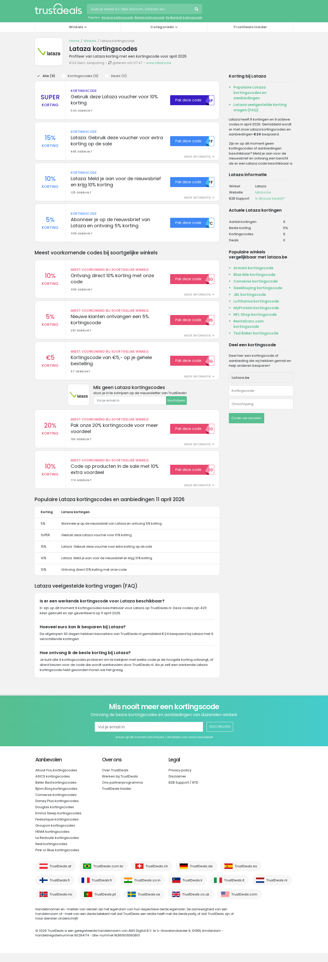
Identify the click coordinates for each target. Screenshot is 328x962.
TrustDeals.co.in (147, 889)
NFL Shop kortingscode (255, 314)
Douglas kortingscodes (54, 816)
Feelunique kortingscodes (57, 828)
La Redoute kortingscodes (57, 846)
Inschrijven (176, 407)
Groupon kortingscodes (55, 834)
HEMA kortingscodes (52, 840)
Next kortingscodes (51, 852)
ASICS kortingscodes (52, 785)
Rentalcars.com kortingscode (248, 324)
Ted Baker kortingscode (256, 333)
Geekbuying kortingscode (257, 287)
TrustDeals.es (246, 875)
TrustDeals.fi (60, 889)
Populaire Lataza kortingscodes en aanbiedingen (249, 93)
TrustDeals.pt (105, 903)
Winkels (90, 40)
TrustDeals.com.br (108, 875)
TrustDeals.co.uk (195, 903)
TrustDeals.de (201, 875)
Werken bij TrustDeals (120, 785)
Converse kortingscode (255, 281)
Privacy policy (180, 779)
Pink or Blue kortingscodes (57, 859)
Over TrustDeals (115, 779)
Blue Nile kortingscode (254, 274)
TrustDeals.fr (102, 889)
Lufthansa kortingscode (256, 301)
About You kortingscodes (56, 779)
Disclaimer (177, 785)
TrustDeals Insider (250, 27)
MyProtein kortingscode (256, 307)
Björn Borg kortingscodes (56, 797)
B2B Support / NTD (183, 791)
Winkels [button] (76, 27)
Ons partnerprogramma (122, 791)
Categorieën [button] (162, 27)
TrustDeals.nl (276, 889)
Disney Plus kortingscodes (57, 809)
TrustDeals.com (244, 903)
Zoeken (197, 10)
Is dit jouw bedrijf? (270, 198)
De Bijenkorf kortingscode (184, 17)
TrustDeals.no (61, 903)
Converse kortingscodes (56, 803)
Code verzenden (246, 418)
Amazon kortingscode (117, 17)
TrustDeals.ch (157, 875)
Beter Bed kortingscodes (56, 791)
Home (74, 40)
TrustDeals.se (149, 903)
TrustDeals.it (234, 889)
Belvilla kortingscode (150, 17)
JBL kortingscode (249, 294)
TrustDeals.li (192, 889)
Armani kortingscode (253, 268)
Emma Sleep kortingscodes (58, 822)
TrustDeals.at (60, 875)
